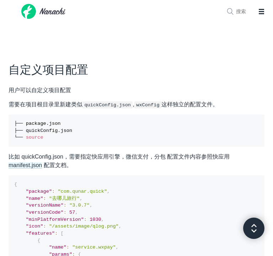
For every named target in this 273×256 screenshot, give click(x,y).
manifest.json (25, 167)
